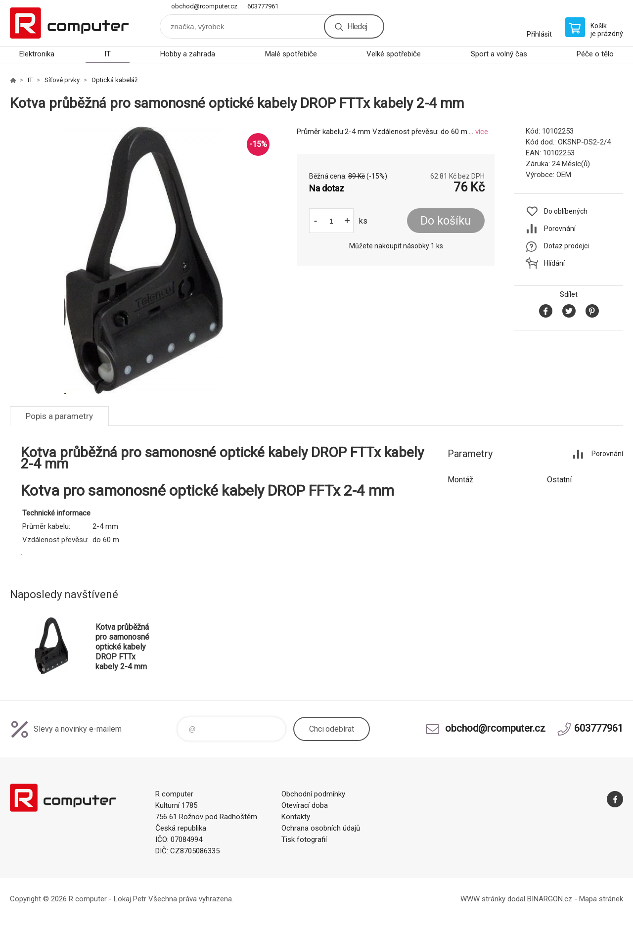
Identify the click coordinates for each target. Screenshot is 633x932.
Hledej (357, 26)
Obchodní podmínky (313, 794)
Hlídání (554, 263)
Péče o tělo (595, 53)
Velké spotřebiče (393, 53)
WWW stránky (482, 898)
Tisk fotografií (304, 839)
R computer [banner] (69, 23)
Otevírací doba (304, 805)
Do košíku (445, 221)
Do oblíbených (566, 211)
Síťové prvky (62, 80)
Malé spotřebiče (291, 53)
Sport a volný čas (499, 53)
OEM (563, 174)
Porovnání (560, 229)
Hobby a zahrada (187, 53)
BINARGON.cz (549, 898)
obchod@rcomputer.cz (204, 6)
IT (107, 53)
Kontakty (295, 816)
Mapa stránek (601, 898)
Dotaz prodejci (566, 246)
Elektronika (36, 53)
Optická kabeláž (114, 80)
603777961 (262, 6)
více (481, 131)
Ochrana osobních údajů (320, 828)
